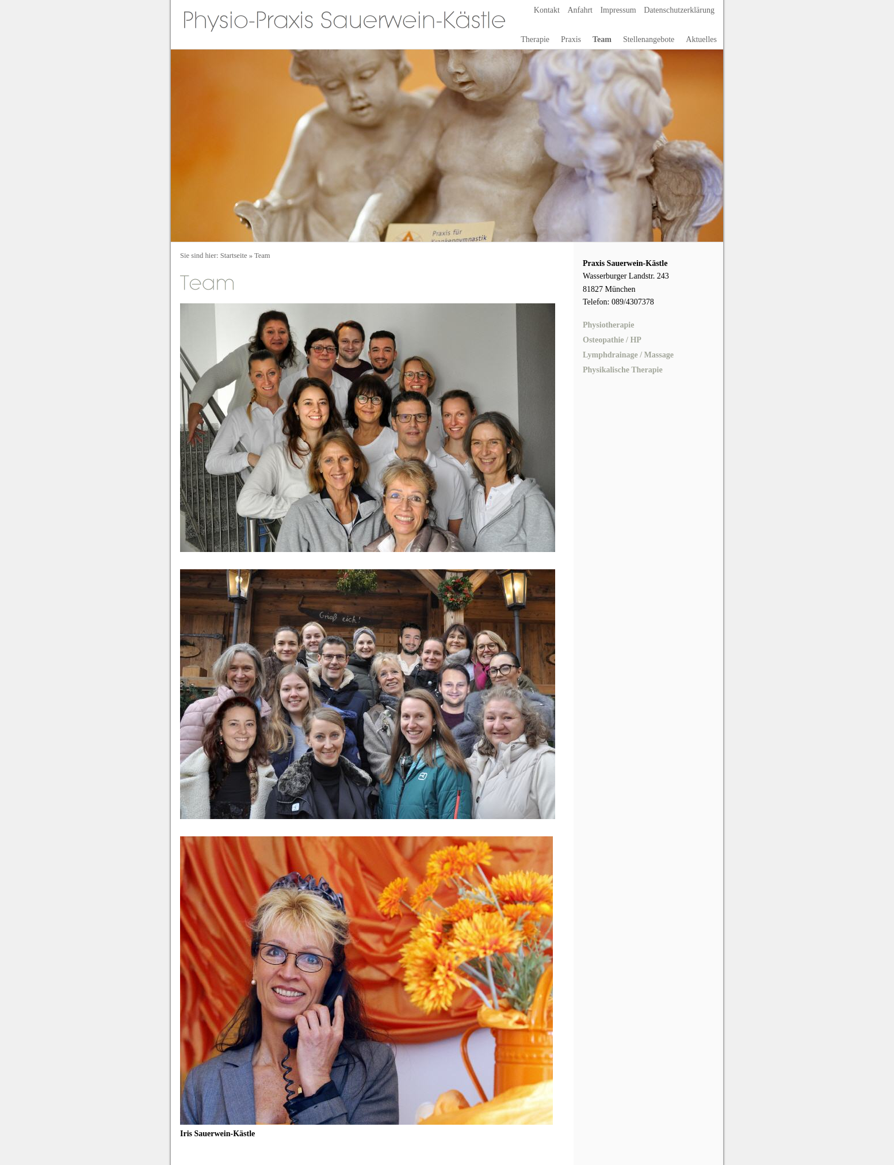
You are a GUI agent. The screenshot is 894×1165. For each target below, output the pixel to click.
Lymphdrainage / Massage (628, 355)
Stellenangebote (648, 39)
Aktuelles (701, 39)
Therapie (535, 39)
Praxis (571, 39)
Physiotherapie (608, 325)
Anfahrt (580, 10)
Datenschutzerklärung (679, 10)
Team (602, 39)
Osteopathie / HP (612, 340)
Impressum (618, 10)
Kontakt (547, 10)
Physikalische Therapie (623, 370)
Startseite (233, 256)
